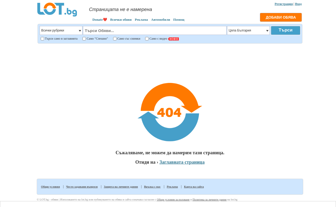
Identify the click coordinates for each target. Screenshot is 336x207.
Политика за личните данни (210, 199)
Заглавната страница (181, 162)
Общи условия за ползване (173, 199)
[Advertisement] (170, 59)
